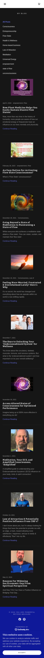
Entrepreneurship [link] (9, 31)
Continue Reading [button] (10, 129)
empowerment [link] (8, 64)
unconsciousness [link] (9, 73)
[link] (39, 4)
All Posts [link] (6, 22)
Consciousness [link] (9, 26)
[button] (3, 4)
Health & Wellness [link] (10, 41)
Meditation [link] (7, 55)
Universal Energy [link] (9, 59)
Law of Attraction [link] (9, 50)
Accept (22, 652)
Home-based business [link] (11, 45)
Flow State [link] (7, 36)
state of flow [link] (7, 69)
